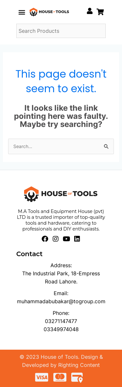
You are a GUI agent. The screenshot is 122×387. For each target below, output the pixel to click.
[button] (21, 11)
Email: (61, 293)
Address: (61, 265)
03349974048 (61, 329)
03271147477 (61, 321)
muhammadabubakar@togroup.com (61, 301)
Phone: (61, 313)
